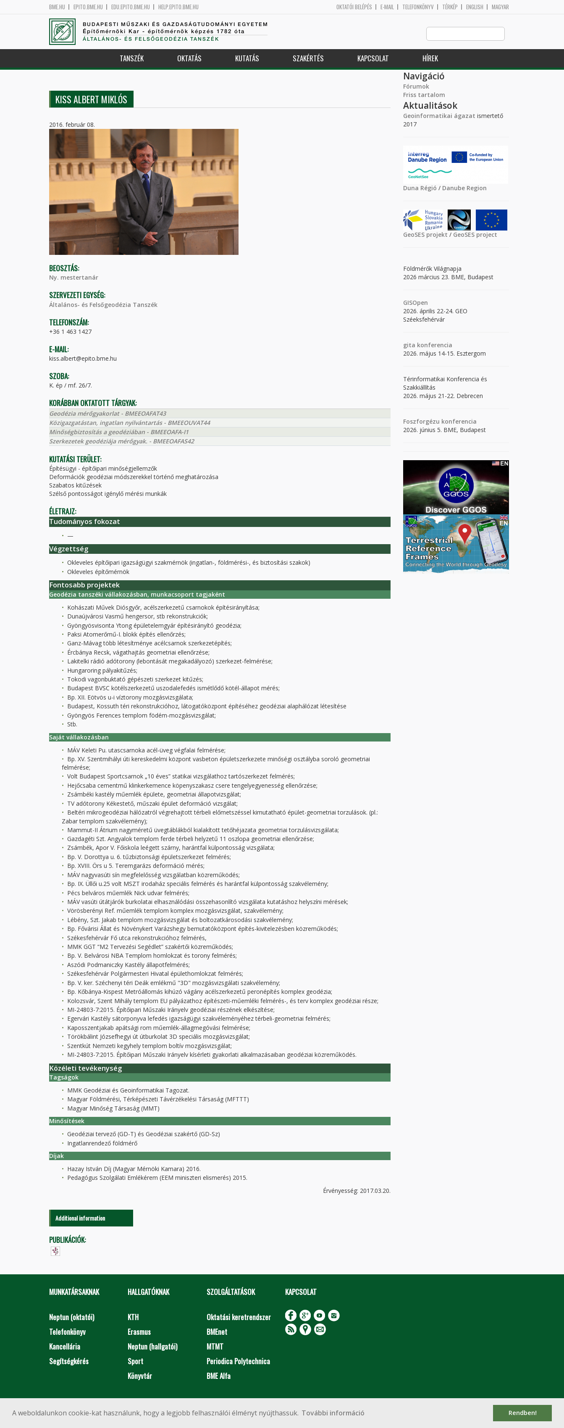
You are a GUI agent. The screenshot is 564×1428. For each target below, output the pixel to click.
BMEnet (217, 1332)
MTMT (215, 1347)
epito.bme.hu (88, 7)
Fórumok (416, 87)
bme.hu (57, 7)
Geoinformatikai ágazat (439, 116)
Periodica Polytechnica (238, 1361)
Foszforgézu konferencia (440, 422)
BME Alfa (219, 1376)
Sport (135, 1361)
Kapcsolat (373, 58)
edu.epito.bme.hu (130, 7)
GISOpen (415, 303)
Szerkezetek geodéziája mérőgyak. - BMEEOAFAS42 (121, 441)
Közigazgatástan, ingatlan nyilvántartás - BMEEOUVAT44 (129, 423)
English (474, 7)
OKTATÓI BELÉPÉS (354, 7)
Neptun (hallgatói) (152, 1347)
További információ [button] (333, 1413)
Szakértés (308, 58)
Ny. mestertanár (73, 278)
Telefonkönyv (418, 7)
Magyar (500, 7)
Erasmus (139, 1332)
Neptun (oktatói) (71, 1317)
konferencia (433, 345)
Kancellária (64, 1347)
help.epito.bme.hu (178, 7)
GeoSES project (475, 235)
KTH (133, 1317)
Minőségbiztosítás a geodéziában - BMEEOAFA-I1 (119, 432)
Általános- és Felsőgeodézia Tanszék (103, 305)
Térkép (450, 7)
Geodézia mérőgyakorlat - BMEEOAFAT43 (107, 414)
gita (409, 345)
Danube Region (464, 188)
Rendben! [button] (523, 1413)
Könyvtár (140, 1376)
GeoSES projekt (425, 235)
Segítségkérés (69, 1361)
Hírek (430, 58)
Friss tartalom (424, 95)
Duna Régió (420, 188)
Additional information (80, 1218)
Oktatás (189, 58)
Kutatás (247, 58)
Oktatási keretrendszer (239, 1317)
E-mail (387, 7)
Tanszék (132, 58)
